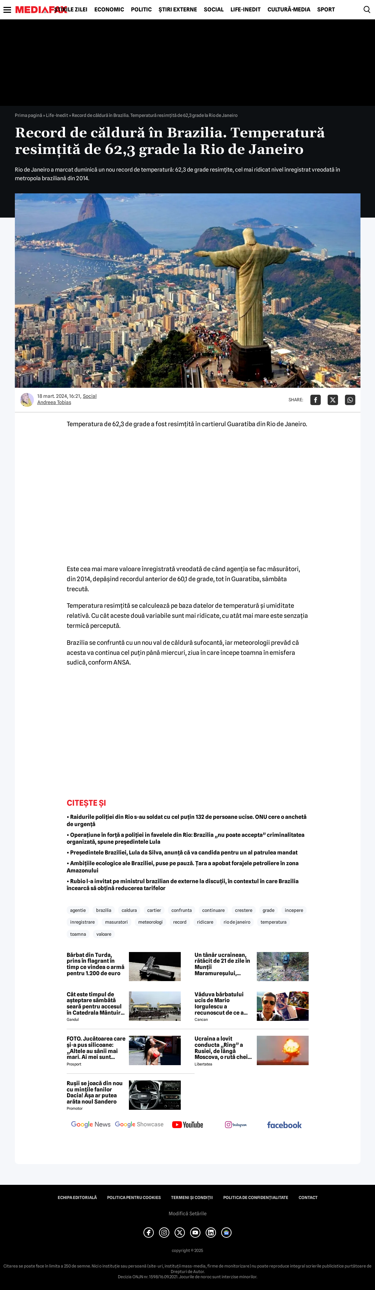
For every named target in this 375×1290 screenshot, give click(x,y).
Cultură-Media (289, 9)
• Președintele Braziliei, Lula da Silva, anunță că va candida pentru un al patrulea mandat (182, 852)
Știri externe (178, 9)
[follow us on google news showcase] (139, 1125)
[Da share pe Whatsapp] (350, 400)
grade (268, 910)
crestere (243, 910)
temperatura (274, 922)
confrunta (181, 910)
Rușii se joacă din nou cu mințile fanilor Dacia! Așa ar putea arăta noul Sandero (95, 1092)
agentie (78, 910)
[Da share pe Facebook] (315, 400)
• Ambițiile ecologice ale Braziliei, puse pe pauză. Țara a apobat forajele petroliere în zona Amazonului (183, 867)
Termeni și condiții (192, 1197)
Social (214, 9)
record (180, 922)
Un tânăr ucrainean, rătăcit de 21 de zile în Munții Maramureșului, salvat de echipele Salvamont (222, 964)
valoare (103, 934)
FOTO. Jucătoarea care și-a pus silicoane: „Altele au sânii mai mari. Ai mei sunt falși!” (96, 1048)
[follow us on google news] (91, 1125)
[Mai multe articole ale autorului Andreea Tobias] (27, 400)
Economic (109, 9)
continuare (213, 910)
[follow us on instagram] (236, 1125)
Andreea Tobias (54, 402)
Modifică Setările (188, 1213)
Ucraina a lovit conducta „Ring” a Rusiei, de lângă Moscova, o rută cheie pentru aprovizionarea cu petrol (224, 1048)
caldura (129, 910)
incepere (294, 910)
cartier (154, 910)
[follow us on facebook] (284, 1125)
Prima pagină (28, 115)
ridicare (205, 922)
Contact (308, 1197)
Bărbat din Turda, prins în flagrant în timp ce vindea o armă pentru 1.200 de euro (95, 964)
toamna (78, 934)
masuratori (116, 922)
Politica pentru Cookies (134, 1197)
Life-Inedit (246, 9)
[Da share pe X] (333, 400)
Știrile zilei (70, 9)
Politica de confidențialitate (255, 1197)
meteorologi (150, 922)
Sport (326, 9)
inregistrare (82, 922)
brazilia (103, 910)
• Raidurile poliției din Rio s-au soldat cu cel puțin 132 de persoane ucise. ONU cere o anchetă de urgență (187, 820)
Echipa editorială (77, 1197)
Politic (141, 9)
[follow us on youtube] (187, 1125)
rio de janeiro (237, 922)
